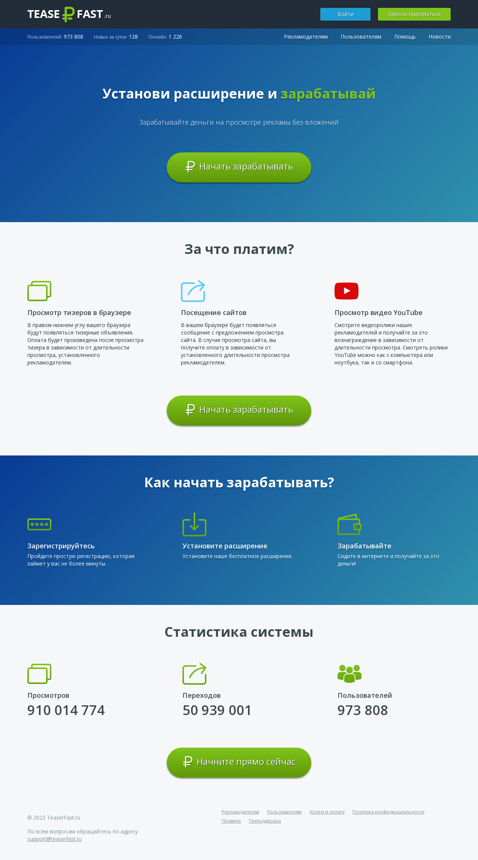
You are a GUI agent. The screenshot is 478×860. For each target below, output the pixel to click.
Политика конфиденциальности (388, 812)
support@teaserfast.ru (54, 838)
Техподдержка (265, 821)
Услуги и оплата (327, 812)
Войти (346, 14)
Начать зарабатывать (239, 166)
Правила (231, 821)
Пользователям (361, 36)
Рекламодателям (306, 36)
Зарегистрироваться (414, 14)
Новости (440, 36)
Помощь (405, 36)
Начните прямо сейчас (239, 762)
